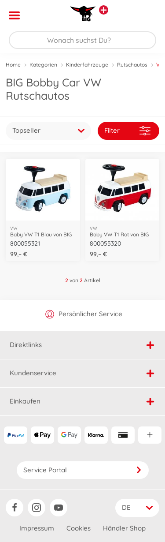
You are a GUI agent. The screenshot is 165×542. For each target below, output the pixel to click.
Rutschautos (132, 64)
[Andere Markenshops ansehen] (103, 10)
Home (13, 64)
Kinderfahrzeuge (87, 64)
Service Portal (82, 470)
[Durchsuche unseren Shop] (82, 40)
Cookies (78, 528)
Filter (127, 130)
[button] (146, 15)
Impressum (36, 528)
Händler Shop (124, 528)
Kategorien (43, 64)
